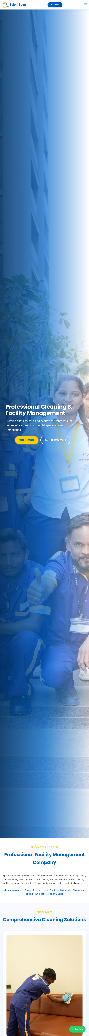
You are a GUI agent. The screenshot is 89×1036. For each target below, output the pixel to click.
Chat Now (77, 1029)
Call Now (55, 5)
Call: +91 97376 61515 (55, 440)
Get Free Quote (26, 440)
